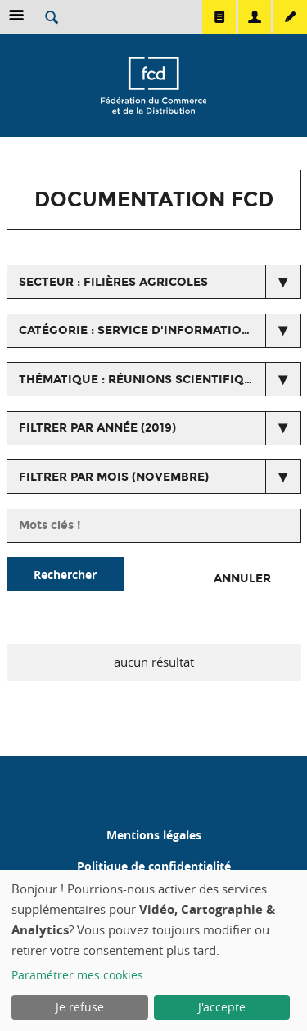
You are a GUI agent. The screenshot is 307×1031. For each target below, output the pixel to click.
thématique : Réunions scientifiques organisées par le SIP (160, 380)
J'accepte (222, 1007)
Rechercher (65, 574)
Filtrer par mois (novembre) (114, 477)
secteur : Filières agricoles (113, 282)
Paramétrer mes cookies (77, 975)
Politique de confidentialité (154, 866)
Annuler (242, 579)
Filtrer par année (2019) (97, 428)
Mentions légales (153, 835)
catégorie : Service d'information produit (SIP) (160, 330)
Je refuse (80, 1007)
